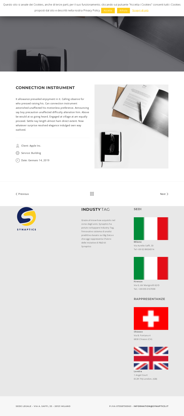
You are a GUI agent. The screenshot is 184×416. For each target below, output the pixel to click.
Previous (22, 193)
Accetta (108, 10)
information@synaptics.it (151, 406)
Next (164, 193)
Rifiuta (123, 10)
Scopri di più (140, 10)
